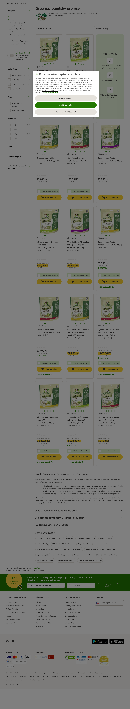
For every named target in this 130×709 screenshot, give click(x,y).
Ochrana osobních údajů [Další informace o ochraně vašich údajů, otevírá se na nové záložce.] (50, 93)
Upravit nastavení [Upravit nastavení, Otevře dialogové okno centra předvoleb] (65, 98)
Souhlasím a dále (65, 105)
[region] (66, 94)
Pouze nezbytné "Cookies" (66, 112)
